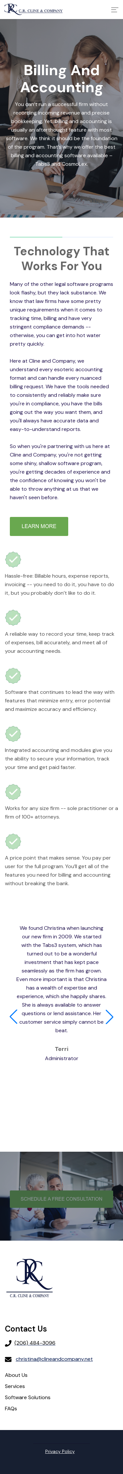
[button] (13, 1017)
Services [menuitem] (15, 1386)
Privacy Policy (60, 1451)
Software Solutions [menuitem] (28, 1397)
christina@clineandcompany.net (54, 1359)
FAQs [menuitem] (11, 1408)
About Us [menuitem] (16, 1375)
